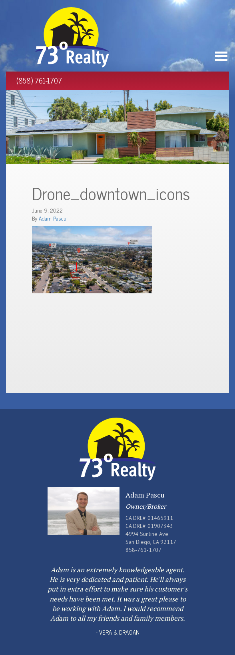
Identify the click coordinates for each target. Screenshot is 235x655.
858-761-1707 (143, 549)
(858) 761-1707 (39, 80)
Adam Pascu (52, 218)
